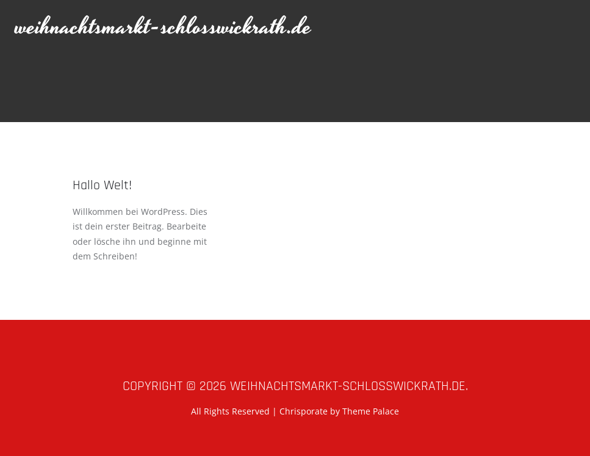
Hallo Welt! (102, 185)
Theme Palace (370, 411)
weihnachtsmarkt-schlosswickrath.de (163, 27)
